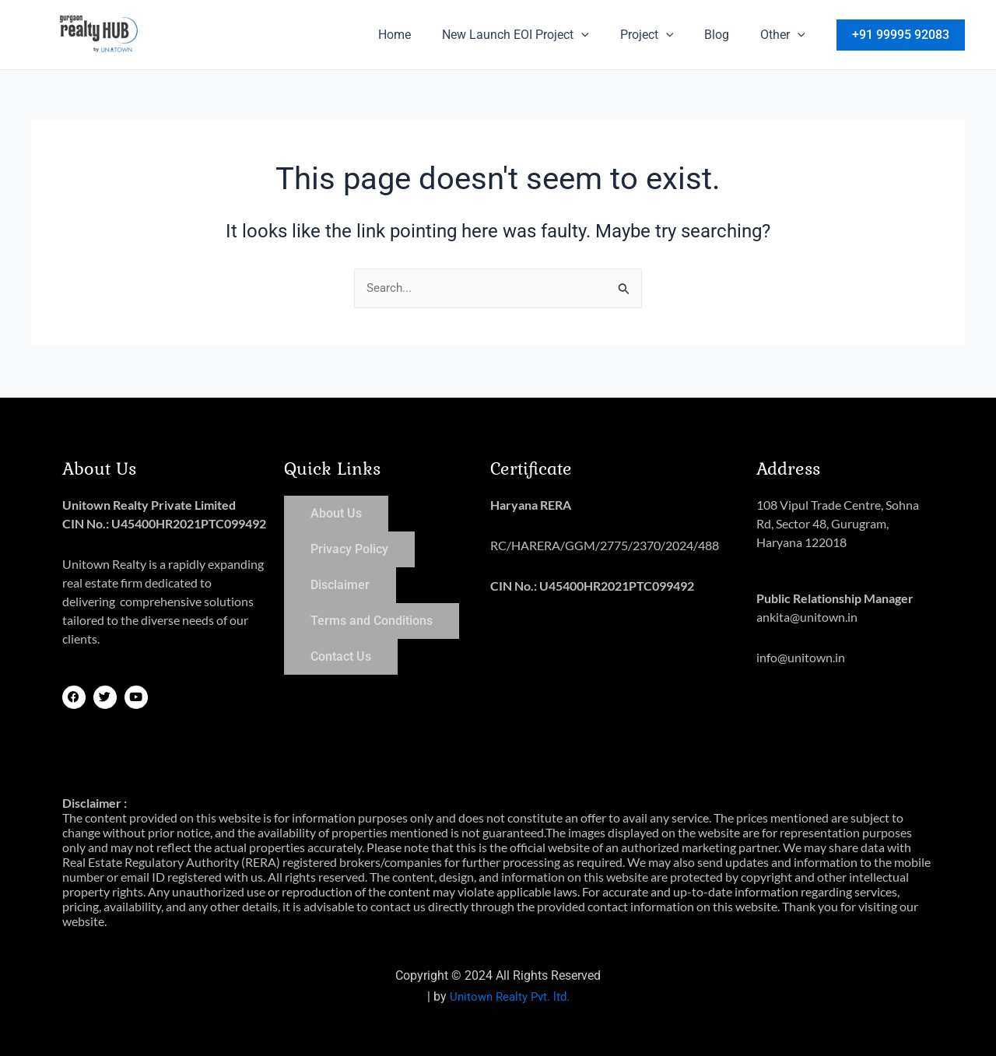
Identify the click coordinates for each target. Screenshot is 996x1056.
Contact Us (340, 655)
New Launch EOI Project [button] (537, 35)
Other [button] (785, 35)
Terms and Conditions (371, 619)
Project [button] (662, 35)
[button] (603, 35)
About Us (336, 512)
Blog (726, 34)
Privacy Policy (349, 548)
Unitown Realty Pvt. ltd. (509, 996)
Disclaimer (340, 584)
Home (422, 34)
